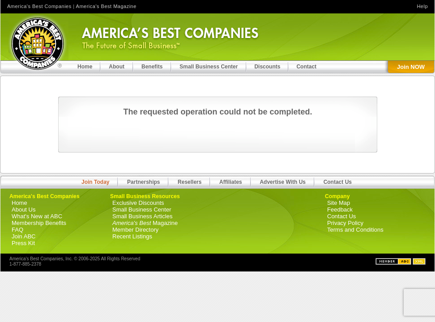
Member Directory (135, 229)
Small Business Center (141, 209)
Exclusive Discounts (138, 202)
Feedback (340, 209)
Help (422, 6)
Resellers (189, 182)
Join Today (95, 182)
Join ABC (23, 236)
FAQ (17, 229)
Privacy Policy (345, 223)
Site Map (338, 202)
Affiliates (230, 182)
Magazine (145, 223)
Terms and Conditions (355, 229)
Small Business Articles (142, 216)
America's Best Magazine (106, 6)
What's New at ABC (37, 216)
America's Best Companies (39, 6)
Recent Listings (132, 236)
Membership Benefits (39, 223)
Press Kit (23, 243)
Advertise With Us (283, 182)
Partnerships (143, 182)
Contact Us (338, 182)
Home (19, 202)
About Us (23, 209)
